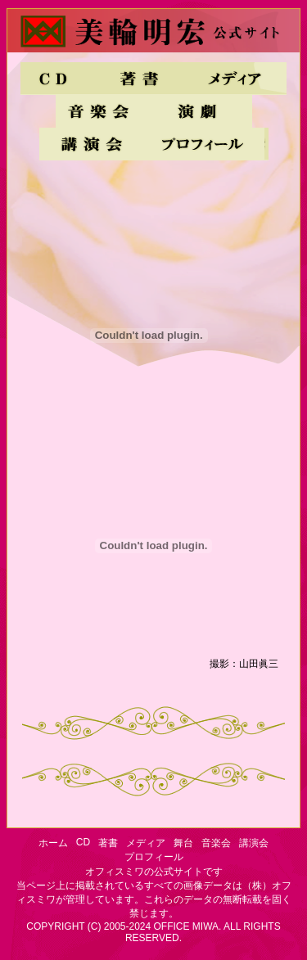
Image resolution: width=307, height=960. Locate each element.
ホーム (53, 843)
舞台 (203, 111)
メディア (237, 78)
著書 (139, 78)
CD (55, 78)
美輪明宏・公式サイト (153, 35)
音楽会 (105, 111)
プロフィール (205, 144)
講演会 (90, 144)
